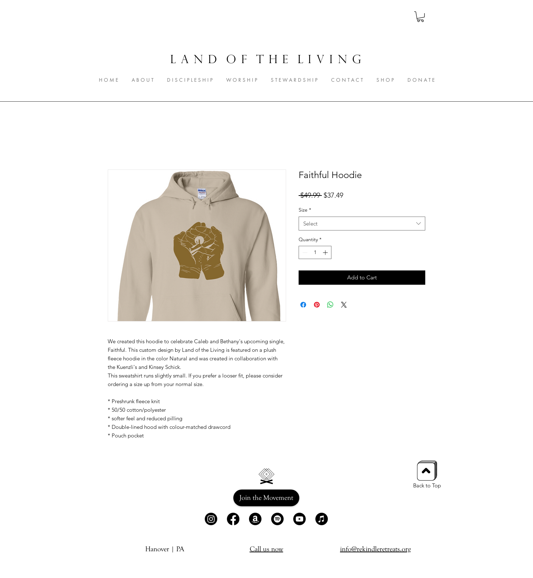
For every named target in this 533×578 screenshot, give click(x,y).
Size (305, 210)
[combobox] (362, 223)
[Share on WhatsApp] (330, 304)
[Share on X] (344, 304)
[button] (420, 16)
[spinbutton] (315, 252)
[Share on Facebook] (303, 304)
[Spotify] (277, 519)
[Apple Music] (321, 519)
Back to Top (427, 485)
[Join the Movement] (266, 498)
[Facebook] (233, 519)
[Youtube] (299, 519)
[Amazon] (255, 519)
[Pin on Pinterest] (317, 304)
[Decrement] (304, 252)
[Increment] (325, 252)
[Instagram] (211, 519)
